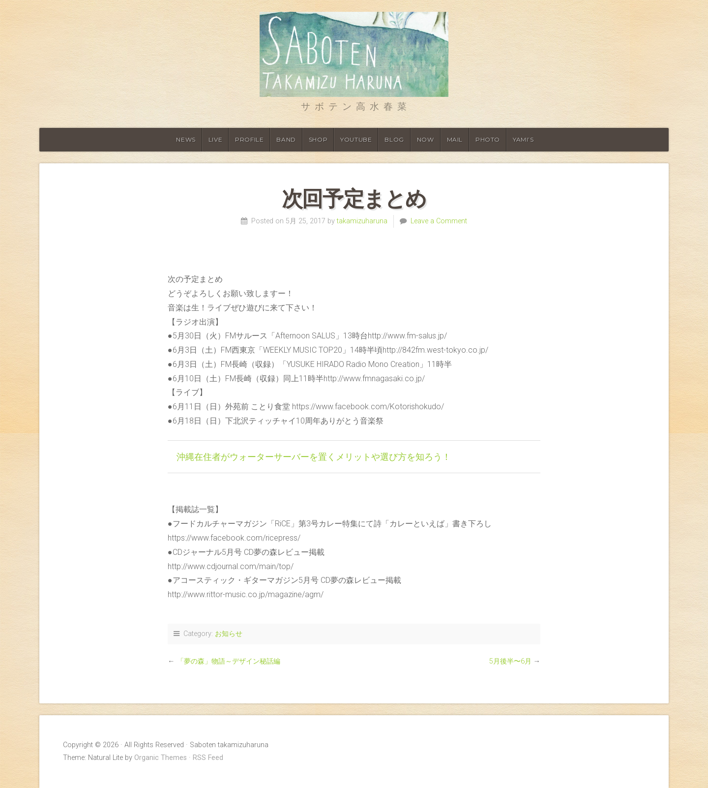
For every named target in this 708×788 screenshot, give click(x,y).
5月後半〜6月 (510, 661)
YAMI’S (523, 139)
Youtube (356, 139)
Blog (394, 139)
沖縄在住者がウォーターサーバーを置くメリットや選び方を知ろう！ (314, 456)
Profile (249, 139)
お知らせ (228, 634)
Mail (455, 139)
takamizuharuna (362, 221)
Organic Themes (160, 758)
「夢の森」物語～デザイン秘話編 (228, 661)
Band (285, 139)
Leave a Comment (439, 221)
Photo (487, 139)
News (185, 139)
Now (425, 139)
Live (215, 139)
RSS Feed (208, 758)
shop (318, 139)
